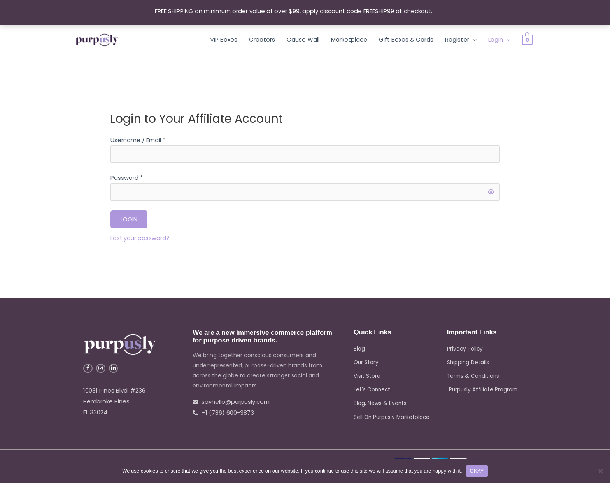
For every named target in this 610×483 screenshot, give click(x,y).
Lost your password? (140, 240)
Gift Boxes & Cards (406, 39)
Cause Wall (303, 39)
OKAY (477, 471)
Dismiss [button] (444, 11)
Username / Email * (137, 140)
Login (495, 39)
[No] (600, 471)
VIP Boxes (223, 39)
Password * (126, 179)
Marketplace (349, 39)
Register (457, 39)
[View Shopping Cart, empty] (527, 39)
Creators (262, 39)
